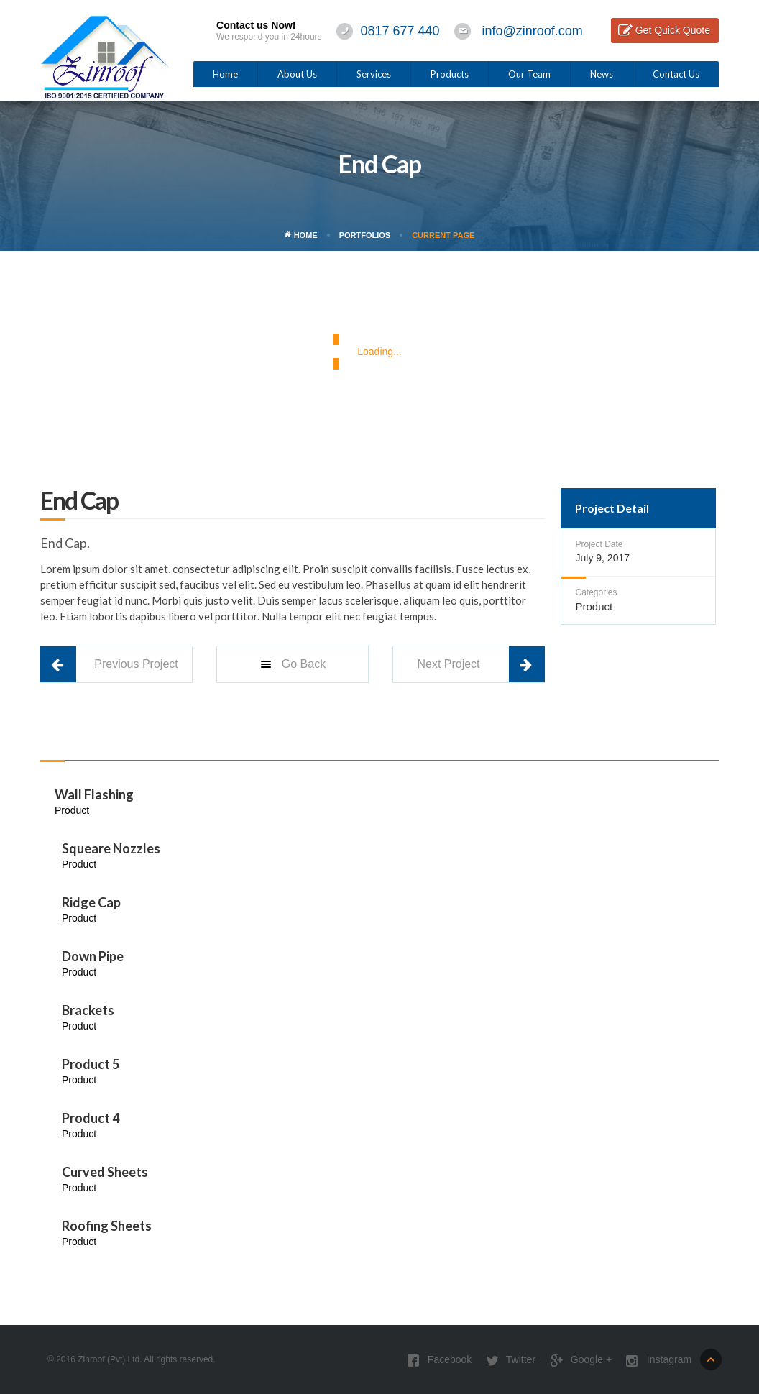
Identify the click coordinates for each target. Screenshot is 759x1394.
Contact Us (676, 74)
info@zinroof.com (532, 31)
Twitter (510, 1360)
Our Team (529, 74)
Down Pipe (93, 956)
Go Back (292, 664)
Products (450, 74)
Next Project (448, 664)
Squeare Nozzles (111, 848)
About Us (297, 74)
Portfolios (365, 235)
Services (373, 74)
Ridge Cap (91, 902)
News (601, 74)
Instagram (658, 1360)
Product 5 (90, 1064)
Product (594, 606)
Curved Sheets (105, 1172)
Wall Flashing (94, 794)
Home (225, 74)
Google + (581, 1360)
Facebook (439, 1360)
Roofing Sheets (107, 1226)
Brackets (88, 1010)
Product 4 (90, 1118)
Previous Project (136, 664)
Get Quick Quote (672, 30)
